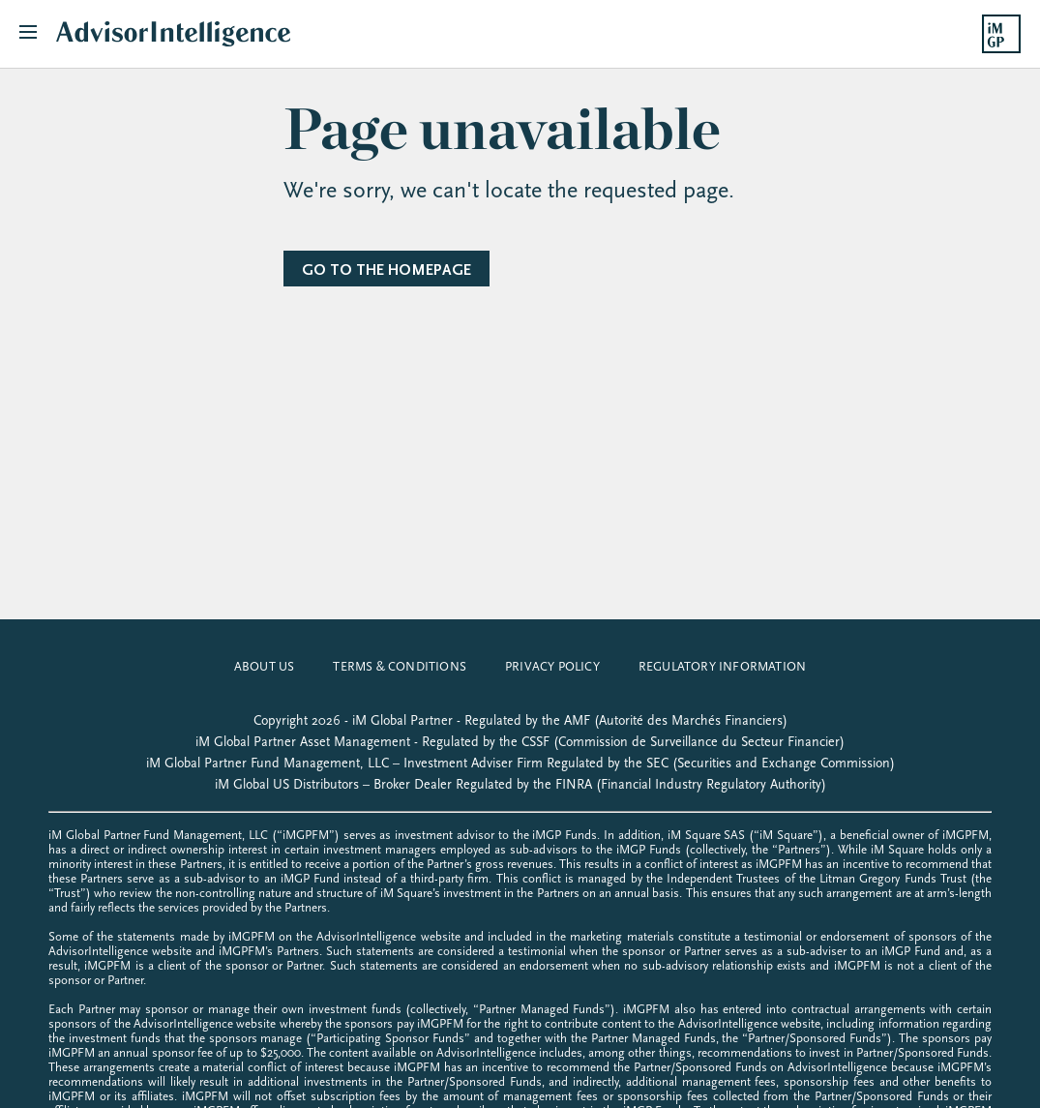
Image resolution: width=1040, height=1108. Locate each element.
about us (264, 666)
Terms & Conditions (399, 666)
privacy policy (552, 666)
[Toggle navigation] (37, 34)
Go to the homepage (386, 270)
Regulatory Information (722, 666)
